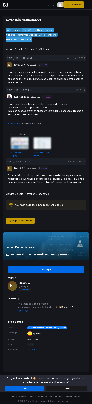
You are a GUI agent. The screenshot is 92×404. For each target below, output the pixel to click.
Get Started (74, 4)
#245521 (80, 161)
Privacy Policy (55, 397)
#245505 (80, 58)
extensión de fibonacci (18, 39)
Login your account (20, 220)
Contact (22, 397)
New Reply (46, 269)
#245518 (80, 90)
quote (70, 59)
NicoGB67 (16, 123)
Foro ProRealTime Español (38, 30)
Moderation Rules (72, 397)
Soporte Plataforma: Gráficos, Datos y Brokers (31, 34)
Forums (17, 30)
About (14, 397)
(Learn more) (61, 382)
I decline (66, 388)
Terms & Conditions (37, 397)
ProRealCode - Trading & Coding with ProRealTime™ (50, 401)
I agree (25, 388)
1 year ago (23, 310)
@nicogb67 (24, 286)
